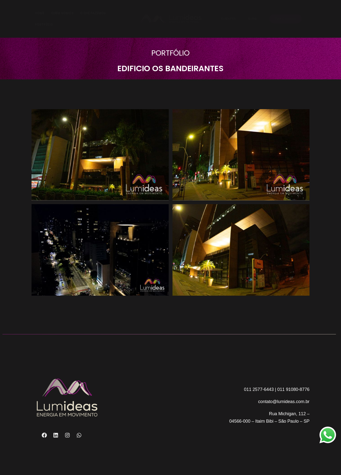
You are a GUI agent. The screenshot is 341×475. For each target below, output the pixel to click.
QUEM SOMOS (62, 13)
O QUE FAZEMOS (93, 13)
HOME (39, 13)
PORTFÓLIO (44, 24)
